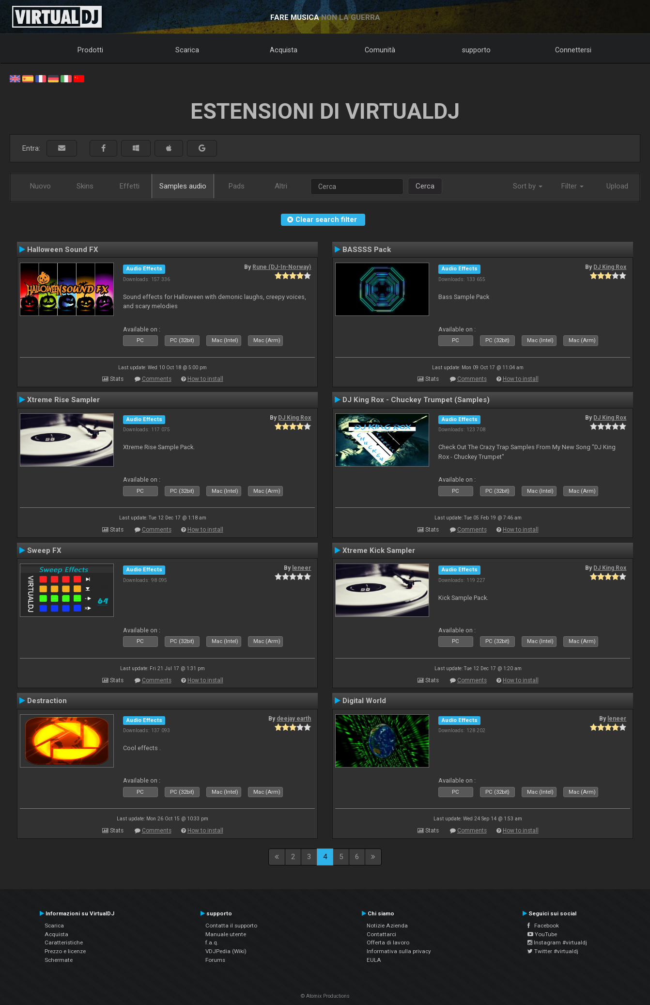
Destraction (47, 700)
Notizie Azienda (387, 925)
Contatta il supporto (231, 925)
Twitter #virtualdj (552, 951)
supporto (476, 50)
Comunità (380, 50)
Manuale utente (225, 934)
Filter (572, 186)
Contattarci (381, 934)
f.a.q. (211, 942)
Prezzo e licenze (65, 951)
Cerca (425, 186)
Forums (215, 960)
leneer (301, 568)
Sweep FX (44, 550)
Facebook (543, 925)
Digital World (364, 700)
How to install (205, 379)
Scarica (187, 50)
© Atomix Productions (325, 996)
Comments (156, 379)
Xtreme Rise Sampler (63, 399)
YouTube (542, 934)
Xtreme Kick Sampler (378, 550)
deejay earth (294, 718)
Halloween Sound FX (62, 249)
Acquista (283, 50)
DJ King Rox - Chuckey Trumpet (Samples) (416, 399)
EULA (374, 960)
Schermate (59, 960)
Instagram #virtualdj (557, 942)
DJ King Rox (609, 267)
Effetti (129, 186)
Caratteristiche (64, 942)
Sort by (527, 186)
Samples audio (182, 186)
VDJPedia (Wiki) (226, 951)
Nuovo (40, 186)
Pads (237, 186)
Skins (85, 186)
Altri (281, 186)
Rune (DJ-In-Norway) (281, 267)
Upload (617, 186)
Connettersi (573, 50)
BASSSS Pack (366, 249)
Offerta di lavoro (388, 942)
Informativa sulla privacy (399, 951)
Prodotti (90, 50)
